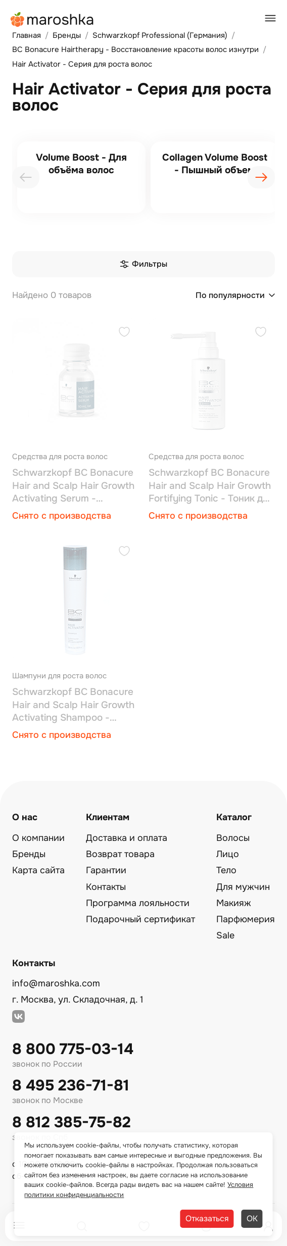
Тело (226, 870)
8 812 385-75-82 (71, 1122)
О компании (38, 837)
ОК (252, 1218)
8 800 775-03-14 (72, 1049)
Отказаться (207, 1218)
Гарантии (106, 870)
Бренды (28, 854)
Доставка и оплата (126, 837)
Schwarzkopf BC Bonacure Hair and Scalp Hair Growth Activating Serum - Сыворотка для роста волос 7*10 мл (73, 486)
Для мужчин (243, 886)
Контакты (106, 886)
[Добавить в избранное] (124, 333)
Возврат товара (120, 854)
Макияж (233, 903)
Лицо (227, 854)
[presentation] (25, 177)
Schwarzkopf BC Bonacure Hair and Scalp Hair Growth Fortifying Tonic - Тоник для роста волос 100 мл (211, 486)
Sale (225, 935)
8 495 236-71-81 (70, 1085)
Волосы (233, 837)
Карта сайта (38, 870)
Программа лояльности (137, 903)
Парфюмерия (245, 919)
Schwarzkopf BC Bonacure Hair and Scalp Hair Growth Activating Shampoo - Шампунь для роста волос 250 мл (73, 705)
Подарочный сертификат (140, 919)
